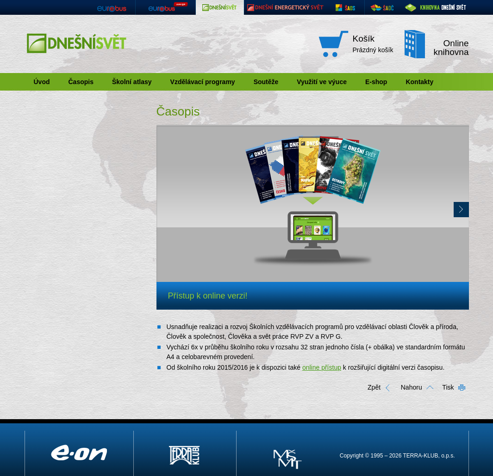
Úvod (42, 81)
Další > (461, 209)
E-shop (376, 81)
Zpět (374, 387)
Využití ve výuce (322, 81)
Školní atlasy (132, 81)
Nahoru (411, 387)
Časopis (81, 81)
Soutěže (266, 81)
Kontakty (419, 81)
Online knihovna (450, 47)
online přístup (321, 367)
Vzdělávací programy (202, 81)
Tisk (448, 387)
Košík (364, 38)
